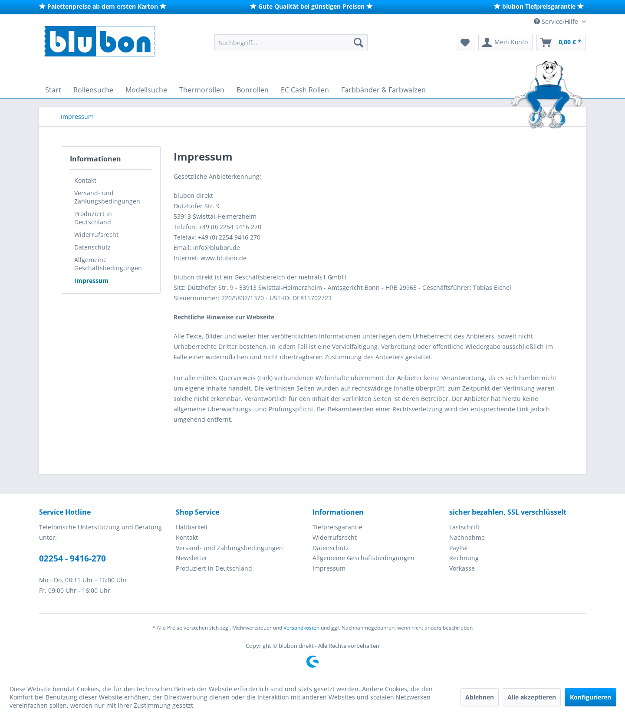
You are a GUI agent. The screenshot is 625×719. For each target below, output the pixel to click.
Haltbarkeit (192, 527)
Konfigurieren (590, 697)
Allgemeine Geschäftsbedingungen (108, 264)
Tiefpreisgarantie (337, 527)
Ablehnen (479, 697)
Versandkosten (301, 627)
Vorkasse (462, 568)
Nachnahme (467, 537)
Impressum (91, 280)
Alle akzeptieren (531, 697)
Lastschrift (464, 527)
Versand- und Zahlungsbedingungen (107, 197)
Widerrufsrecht (96, 234)
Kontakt (85, 180)
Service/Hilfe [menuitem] (557, 21)
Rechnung (464, 558)
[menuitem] (291, 42)
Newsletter (191, 558)
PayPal (458, 548)
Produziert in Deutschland (93, 218)
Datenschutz (92, 247)
